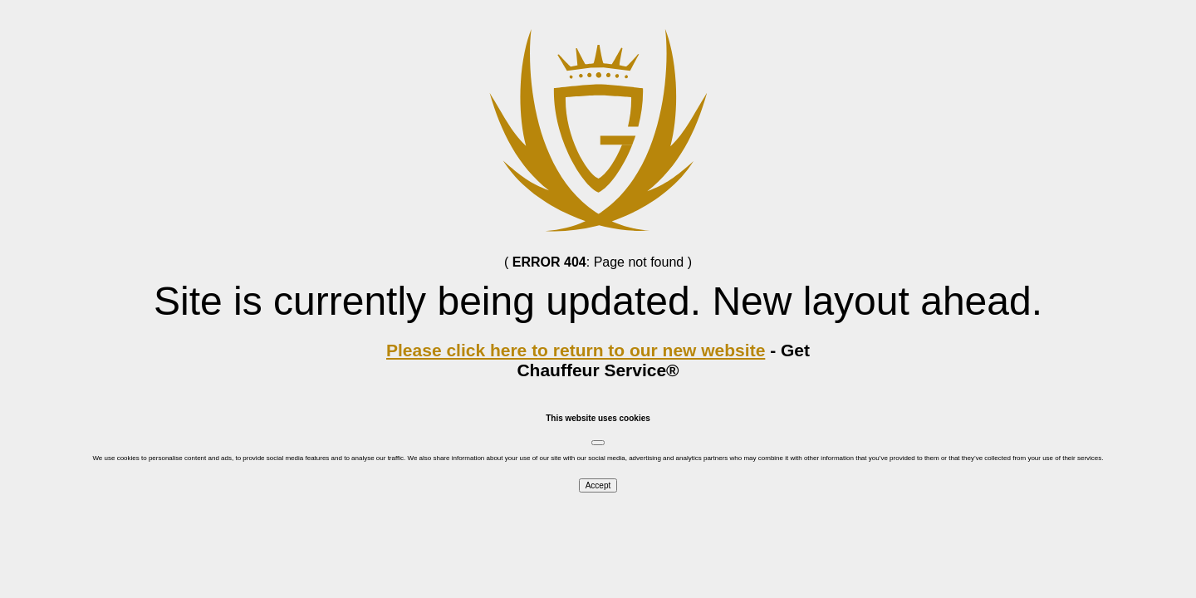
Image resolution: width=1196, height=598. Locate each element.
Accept (598, 485)
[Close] (598, 442)
